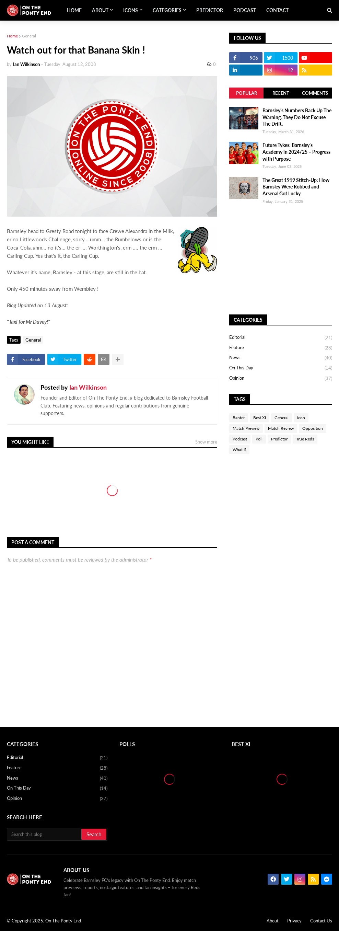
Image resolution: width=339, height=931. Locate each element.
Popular (246, 93)
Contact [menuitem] (277, 10)
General (29, 35)
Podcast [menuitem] (244, 10)
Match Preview (246, 428)
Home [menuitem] (74, 10)
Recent (280, 93)
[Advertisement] (280, 259)
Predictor (279, 438)
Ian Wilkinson (88, 387)
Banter (239, 417)
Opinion (280, 378)
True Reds (305, 438)
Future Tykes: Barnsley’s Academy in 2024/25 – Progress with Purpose (296, 151)
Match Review (281, 428)
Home (12, 35)
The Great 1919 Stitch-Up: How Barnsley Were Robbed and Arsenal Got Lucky (295, 186)
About (273, 920)
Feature (280, 348)
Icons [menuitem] (130, 10)
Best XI (259, 417)
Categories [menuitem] (167, 10)
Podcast (240, 438)
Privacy (294, 920)
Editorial (280, 337)
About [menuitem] (100, 10)
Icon (301, 417)
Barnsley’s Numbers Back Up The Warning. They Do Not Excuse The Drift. (296, 117)
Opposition (312, 428)
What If (239, 449)
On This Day (280, 368)
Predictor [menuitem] (209, 10)
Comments (315, 93)
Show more (206, 442)
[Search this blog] (44, 834)
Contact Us (321, 920)
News (280, 358)
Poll (259, 438)
